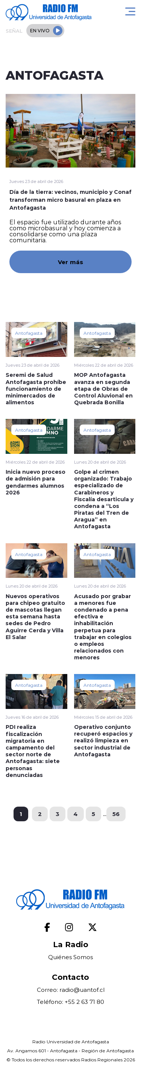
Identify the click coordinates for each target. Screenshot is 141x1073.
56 (116, 814)
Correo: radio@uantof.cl (71, 989)
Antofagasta (28, 333)
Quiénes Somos (70, 957)
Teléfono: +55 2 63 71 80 (70, 1001)
